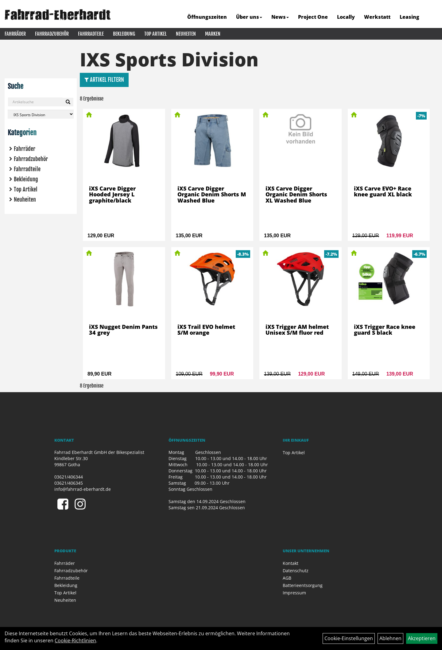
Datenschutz (295, 570)
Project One (313, 17)
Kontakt (290, 563)
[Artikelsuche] (430, 17)
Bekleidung (124, 34)
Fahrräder (15, 34)
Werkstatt (377, 17)
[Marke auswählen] (41, 114)
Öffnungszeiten (207, 17)
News (280, 17)
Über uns (249, 17)
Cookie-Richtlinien (75, 640)
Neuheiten (186, 34)
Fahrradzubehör (52, 34)
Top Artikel (155, 34)
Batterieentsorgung (303, 585)
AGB (287, 578)
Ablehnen (390, 638)
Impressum (294, 593)
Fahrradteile (91, 34)
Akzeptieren (422, 638)
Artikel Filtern (104, 79)
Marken (212, 34)
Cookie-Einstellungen (348, 638)
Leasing (409, 17)
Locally (346, 17)
